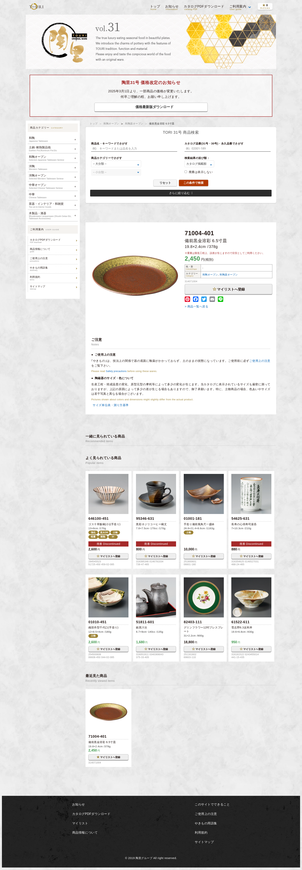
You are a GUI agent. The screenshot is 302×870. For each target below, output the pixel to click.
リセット (165, 183)
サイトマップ (53, 287)
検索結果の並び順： (197, 158)
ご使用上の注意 (53, 259)
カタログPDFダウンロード (204, 8)
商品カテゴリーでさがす (106, 158)
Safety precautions (117, 371)
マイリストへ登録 (228, 289)
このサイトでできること (212, 805)
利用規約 (53, 278)
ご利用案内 (237, 8)
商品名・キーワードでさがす (109, 143)
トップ (155, 8)
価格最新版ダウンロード (154, 107)
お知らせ (171, 8)
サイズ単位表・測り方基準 (110, 404)
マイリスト (79, 823)
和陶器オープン (134, 123)
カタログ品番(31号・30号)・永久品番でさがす (214, 143)
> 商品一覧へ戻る (196, 306)
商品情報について (53, 250)
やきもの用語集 (53, 268)
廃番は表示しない (201, 172)
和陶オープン (111, 123)
